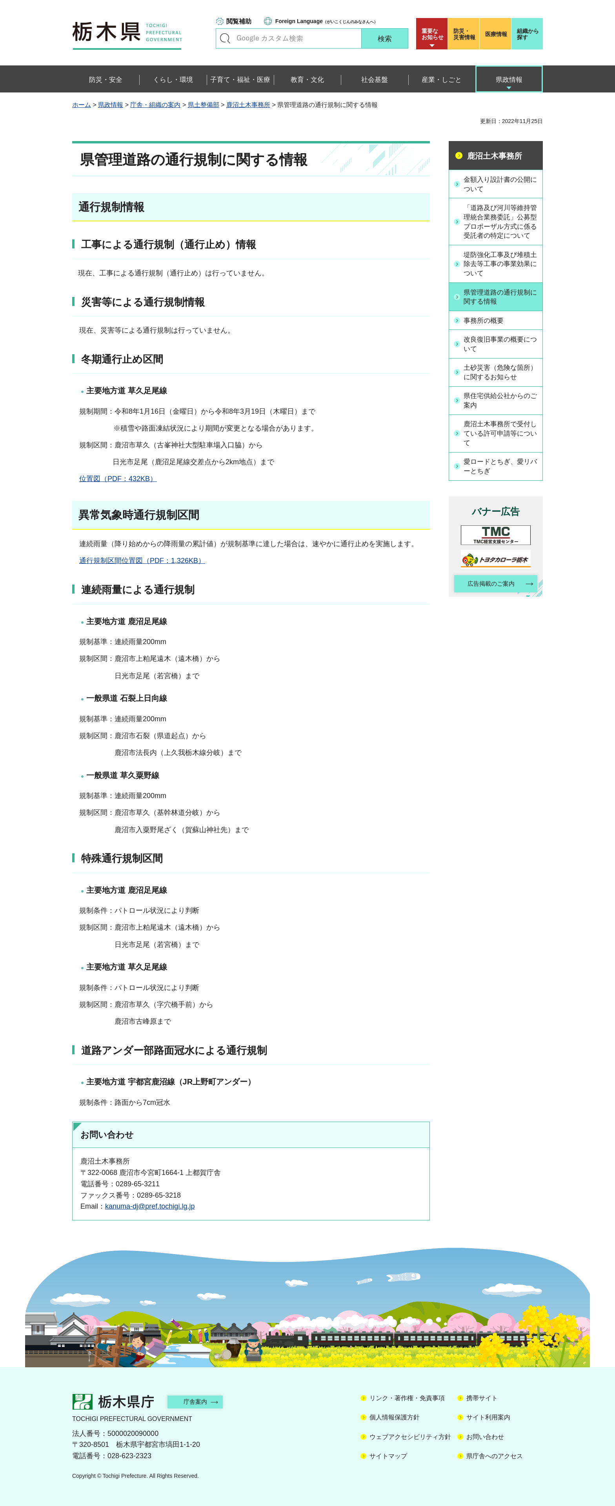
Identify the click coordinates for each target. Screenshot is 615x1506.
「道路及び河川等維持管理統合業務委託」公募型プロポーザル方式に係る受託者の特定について (500, 227)
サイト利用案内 (488, 1417)
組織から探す (528, 34)
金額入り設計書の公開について (500, 184)
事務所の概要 (486, 332)
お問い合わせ (485, 1437)
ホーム (81, 104)
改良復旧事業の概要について (500, 355)
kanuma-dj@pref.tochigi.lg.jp (150, 1206)
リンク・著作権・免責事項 (407, 1398)
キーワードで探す (225, 38)
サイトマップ (388, 1456)
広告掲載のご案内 (489, 597)
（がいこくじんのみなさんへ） (326, 21)
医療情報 (496, 34)
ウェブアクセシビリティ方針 (410, 1437)
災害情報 (465, 34)
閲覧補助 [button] (238, 21)
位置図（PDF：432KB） (118, 479)
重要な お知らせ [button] (433, 34)
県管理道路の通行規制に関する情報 (500, 308)
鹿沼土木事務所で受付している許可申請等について (500, 445)
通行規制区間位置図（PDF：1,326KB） (142, 561)
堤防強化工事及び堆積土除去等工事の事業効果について (500, 275)
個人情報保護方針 (394, 1417)
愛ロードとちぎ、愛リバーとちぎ (500, 478)
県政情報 (110, 104)
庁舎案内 (199, 1401)
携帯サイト (482, 1398)
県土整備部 (203, 104)
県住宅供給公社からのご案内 (500, 412)
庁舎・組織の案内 (155, 104)
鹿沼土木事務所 (248, 104)
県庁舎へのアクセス (494, 1456)
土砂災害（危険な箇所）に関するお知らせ (500, 384)
